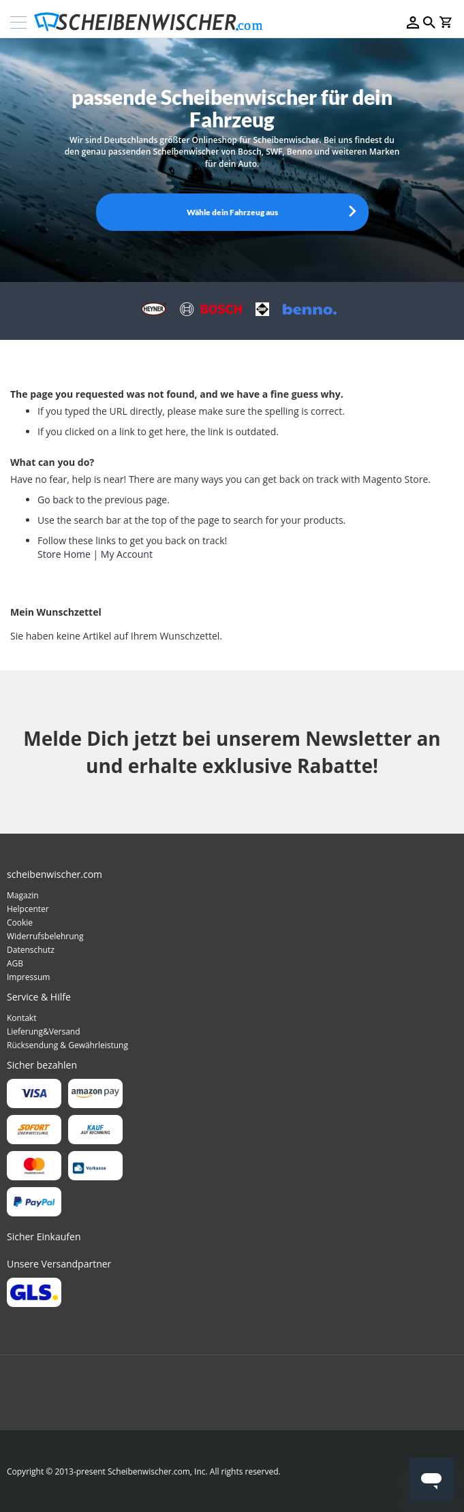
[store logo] (152, 22)
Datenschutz (31, 950)
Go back (55, 499)
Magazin (23, 895)
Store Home (64, 554)
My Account (127, 554)
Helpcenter (28, 909)
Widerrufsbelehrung (45, 936)
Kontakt (21, 1018)
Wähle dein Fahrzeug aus (232, 212)
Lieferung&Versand (43, 1031)
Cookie (20, 922)
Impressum (28, 977)
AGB (15, 963)
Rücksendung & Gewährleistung (67, 1045)
